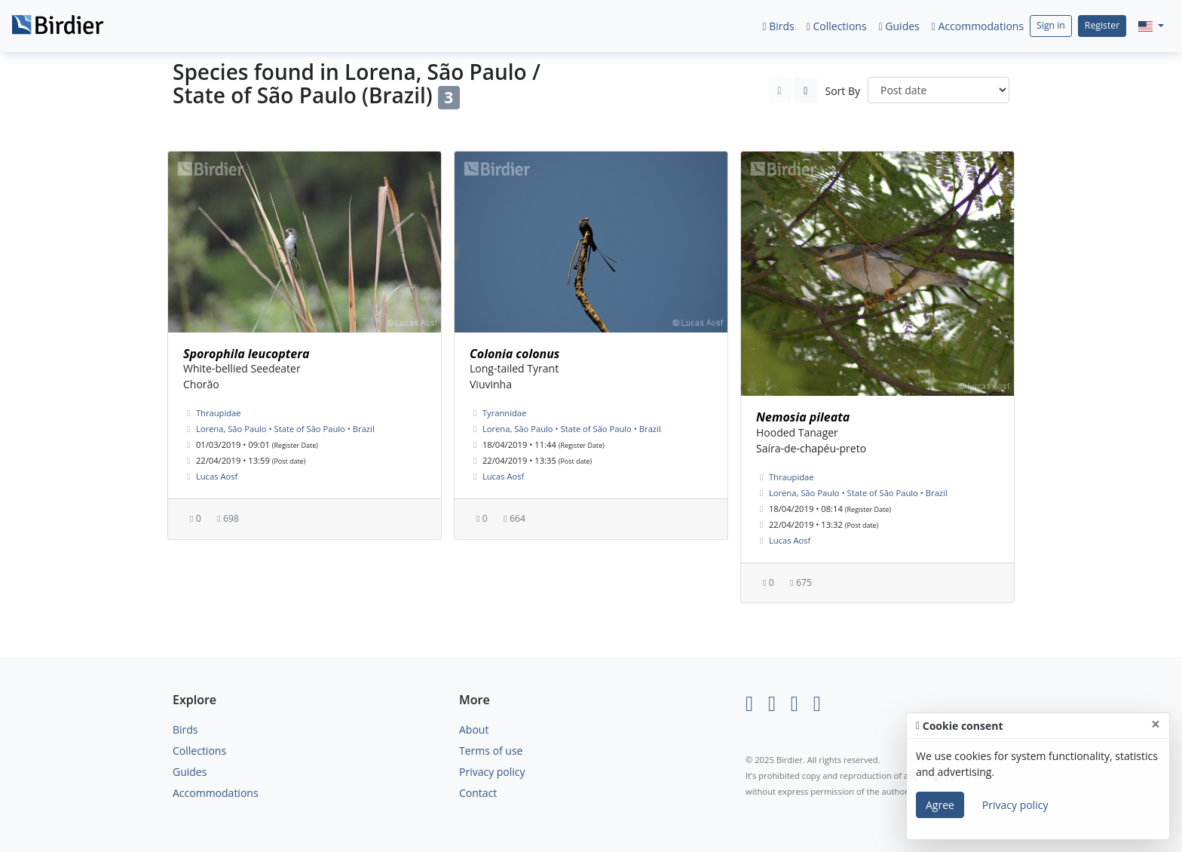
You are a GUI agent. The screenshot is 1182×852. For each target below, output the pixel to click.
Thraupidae (218, 412)
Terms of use (490, 750)
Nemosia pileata (803, 417)
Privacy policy (492, 772)
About (473, 729)
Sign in (1051, 25)
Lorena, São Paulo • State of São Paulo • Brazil (285, 428)
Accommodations (978, 26)
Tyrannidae (504, 412)
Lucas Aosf (216, 476)
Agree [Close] (940, 805)
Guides (899, 26)
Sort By (842, 91)
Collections (837, 26)
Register (1102, 25)
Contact (478, 793)
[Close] (1155, 724)
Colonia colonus (514, 353)
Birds (778, 26)
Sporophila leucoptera (246, 353)
